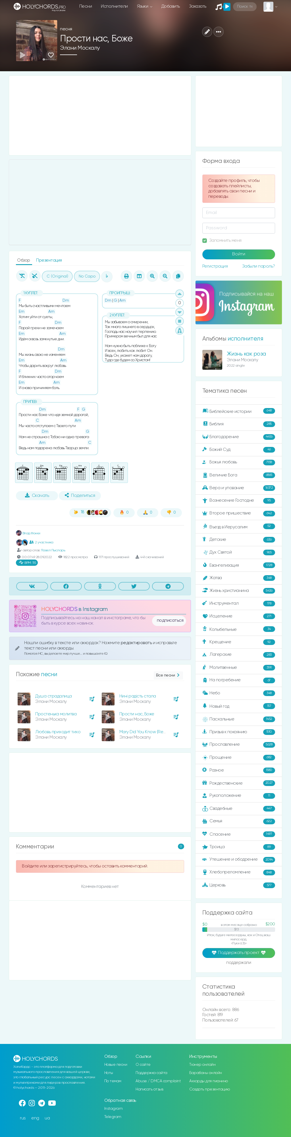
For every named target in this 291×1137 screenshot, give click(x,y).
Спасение (238, 834)
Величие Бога (238, 475)
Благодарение (238, 437)
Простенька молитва (55, 714)
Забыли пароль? (258, 266)
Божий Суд (238, 450)
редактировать (137, 643)
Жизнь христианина (238, 591)
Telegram (112, 1117)
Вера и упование (238, 488)
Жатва (238, 578)
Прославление (238, 745)
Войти (238, 254)
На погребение (238, 680)
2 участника (41, 542)
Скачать (37, 495)
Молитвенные (238, 668)
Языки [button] (143, 6)
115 (27, 563)
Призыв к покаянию (238, 732)
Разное (238, 770)
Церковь (238, 885)
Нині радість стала (137, 696)
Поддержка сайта (151, 1073)
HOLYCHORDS (59, 609)
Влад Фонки (28, 533)
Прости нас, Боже (136, 714)
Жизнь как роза (246, 354)
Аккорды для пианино (208, 1081)
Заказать (197, 6)
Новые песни (115, 1065)
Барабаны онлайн (205, 1073)
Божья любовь (238, 462)
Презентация (49, 260)
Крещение (238, 642)
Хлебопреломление (238, 872)
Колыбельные (238, 629)
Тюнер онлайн (202, 1065)
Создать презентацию (209, 1089)
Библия (238, 424)
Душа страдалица (53, 696)
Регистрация (215, 266)
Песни (85, 6)
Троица (238, 847)
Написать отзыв (149, 1089)
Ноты (108, 1073)
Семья (238, 821)
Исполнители (114, 6)
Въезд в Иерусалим (238, 527)
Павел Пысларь (53, 550)
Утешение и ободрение (238, 860)
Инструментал (238, 603)
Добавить (170, 6)
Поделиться (80, 495)
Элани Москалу (80, 48)
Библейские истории (238, 411)
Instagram (113, 1109)
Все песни (168, 675)
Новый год (238, 706)
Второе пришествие (238, 513)
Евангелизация (238, 565)
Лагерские (238, 655)
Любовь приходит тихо (57, 732)
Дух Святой (238, 552)
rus (23, 1118)
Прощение (238, 757)
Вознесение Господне (238, 501)
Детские (238, 540)
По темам (112, 1081)
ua (47, 1118)
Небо (238, 693)
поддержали (238, 963)
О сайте (143, 1065)
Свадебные (238, 809)
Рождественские (238, 783)
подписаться (170, 620)
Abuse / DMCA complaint (158, 1081)
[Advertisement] (100, 115)
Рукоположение (238, 796)
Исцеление (238, 616)
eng (35, 1118)
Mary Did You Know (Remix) (145, 732)
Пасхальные (238, 719)
